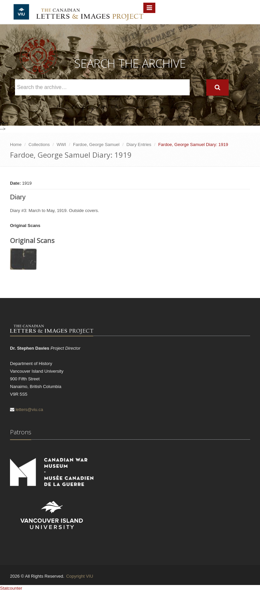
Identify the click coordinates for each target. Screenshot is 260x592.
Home (16, 144)
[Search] (217, 87)
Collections (39, 144)
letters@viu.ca (29, 409)
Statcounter (11, 588)
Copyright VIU (79, 576)
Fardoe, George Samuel (96, 144)
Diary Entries (138, 144)
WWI (61, 144)
